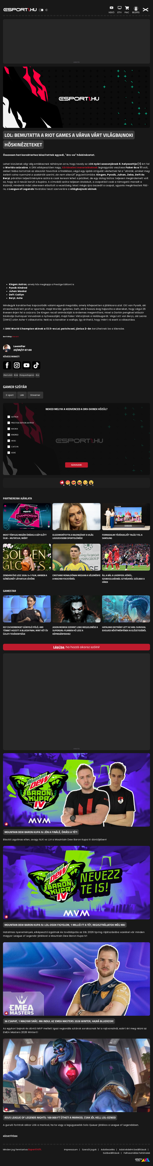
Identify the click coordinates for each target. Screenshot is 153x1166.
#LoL (37, 375)
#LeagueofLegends (26, 375)
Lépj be (58, 647)
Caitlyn (14, 446)
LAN (22, 395)
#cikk (16, 375)
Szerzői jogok (89, 1149)
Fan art (15, 336)
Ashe (13, 452)
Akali (13, 440)
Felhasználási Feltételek (137, 1152)
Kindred (14, 434)
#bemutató (7, 375)
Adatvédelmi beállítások (132, 1149)
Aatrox (14, 417)
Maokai (14, 429)
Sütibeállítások (111, 1152)
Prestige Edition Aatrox (22, 423)
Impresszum (71, 1149)
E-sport (10, 395)
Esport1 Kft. (35, 1149)
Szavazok (76, 465)
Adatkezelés (108, 1149)
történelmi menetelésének (80, 167)
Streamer (35, 395)
